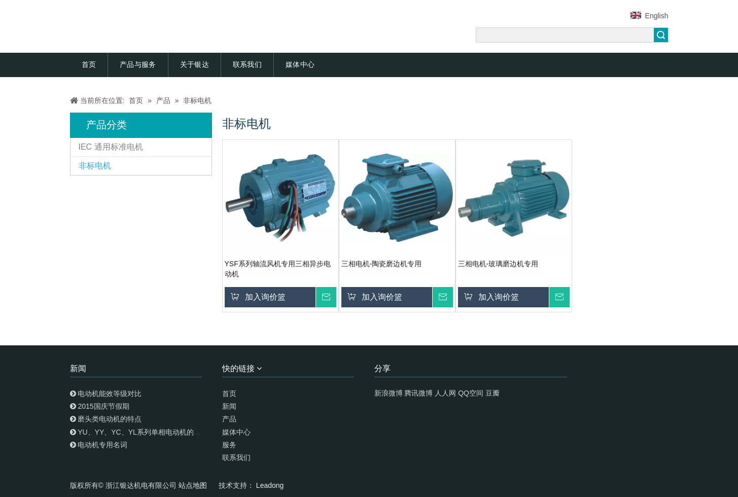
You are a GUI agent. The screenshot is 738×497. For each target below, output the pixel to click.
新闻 (229, 406)
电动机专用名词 (102, 445)
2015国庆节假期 (103, 406)
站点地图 (194, 485)
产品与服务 (138, 64)
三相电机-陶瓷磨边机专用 (381, 264)
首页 (89, 64)
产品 (229, 419)
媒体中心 (300, 64)
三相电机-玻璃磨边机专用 (498, 264)
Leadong (270, 485)
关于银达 (194, 64)
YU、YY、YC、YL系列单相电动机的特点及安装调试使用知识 (175, 432)
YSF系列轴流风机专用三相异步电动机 (278, 269)
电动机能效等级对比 (110, 393)
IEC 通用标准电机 (111, 147)
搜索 (661, 35)
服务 (229, 445)
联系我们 (247, 64)
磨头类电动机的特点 (110, 419)
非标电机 (95, 165)
